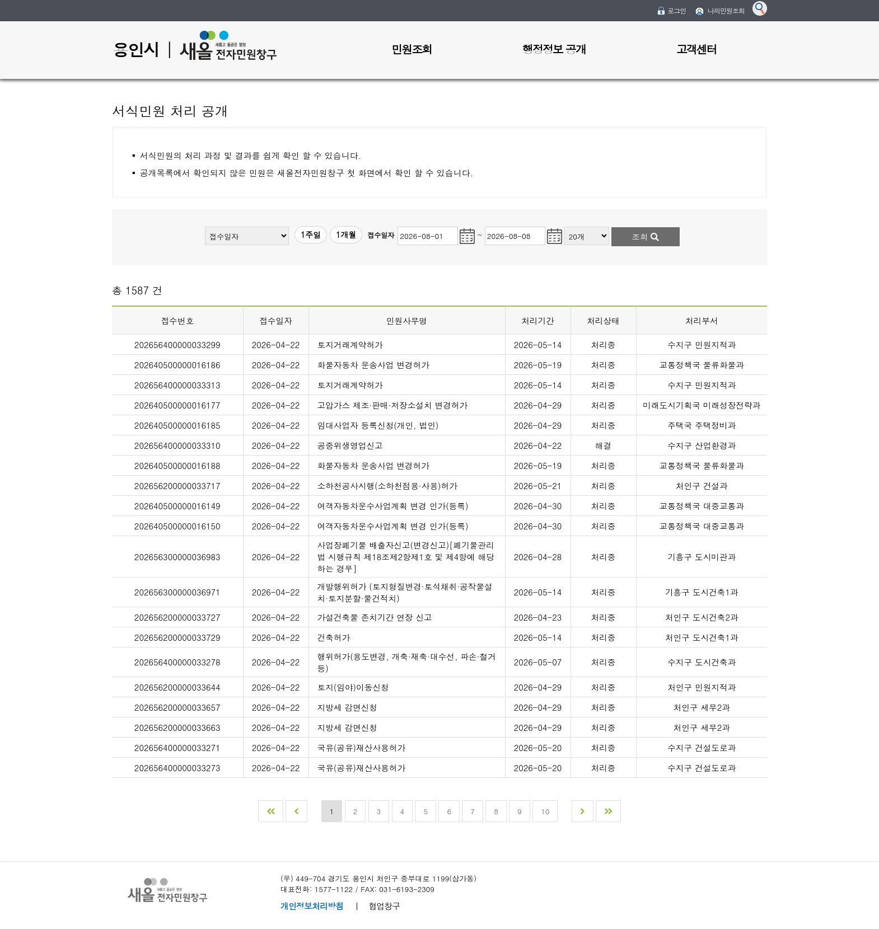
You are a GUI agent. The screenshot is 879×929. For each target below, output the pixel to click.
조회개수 (564, 225)
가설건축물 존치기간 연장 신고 (374, 617)
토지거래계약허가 (350, 344)
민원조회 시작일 (396, 225)
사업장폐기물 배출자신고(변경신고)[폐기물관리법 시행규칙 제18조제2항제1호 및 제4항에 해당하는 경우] (405, 556)
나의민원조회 (726, 10)
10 (545, 811)
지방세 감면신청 (347, 707)
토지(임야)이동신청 (353, 687)
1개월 (346, 234)
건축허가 (333, 637)
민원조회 (411, 49)
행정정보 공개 (554, 49)
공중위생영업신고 (350, 445)
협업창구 (384, 906)
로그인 (676, 10)
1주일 (311, 234)
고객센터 (696, 49)
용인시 (135, 49)
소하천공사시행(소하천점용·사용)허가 (387, 485)
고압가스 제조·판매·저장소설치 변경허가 (392, 405)
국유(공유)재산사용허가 (361, 747)
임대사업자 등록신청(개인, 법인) (378, 425)
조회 (645, 236)
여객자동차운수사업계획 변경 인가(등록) (393, 506)
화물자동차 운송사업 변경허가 (373, 364)
